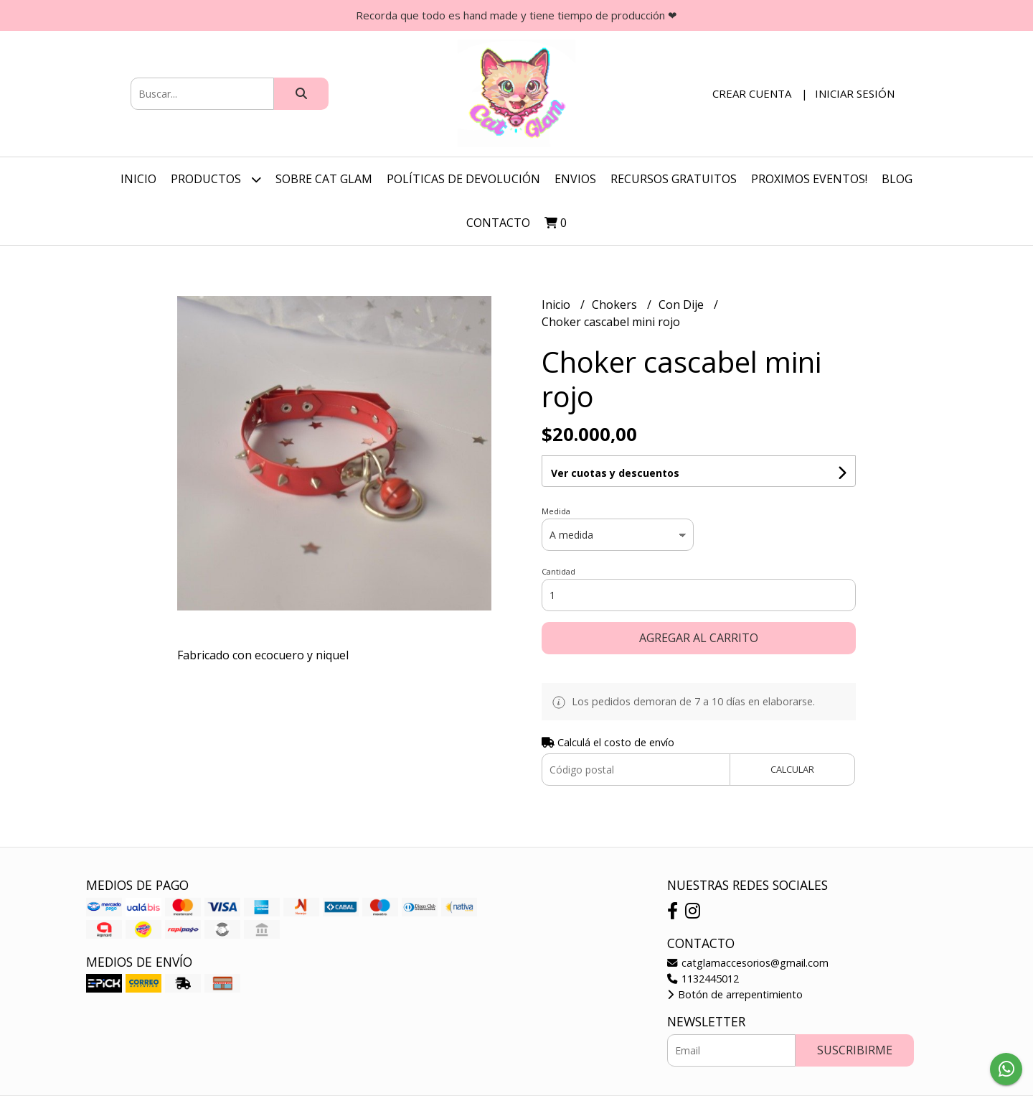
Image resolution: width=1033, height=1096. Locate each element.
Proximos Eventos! (809, 179)
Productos (216, 179)
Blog (897, 179)
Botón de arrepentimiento (735, 994)
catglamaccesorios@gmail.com (748, 963)
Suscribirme (854, 1050)
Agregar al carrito (698, 638)
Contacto (498, 223)
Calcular (792, 769)
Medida (556, 511)
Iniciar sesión (855, 93)
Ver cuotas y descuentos (615, 473)
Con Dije (683, 304)
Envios (575, 179)
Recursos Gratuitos (673, 179)
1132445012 (703, 978)
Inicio (138, 179)
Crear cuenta (751, 93)
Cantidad (558, 571)
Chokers (616, 304)
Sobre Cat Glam (323, 179)
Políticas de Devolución (463, 179)
